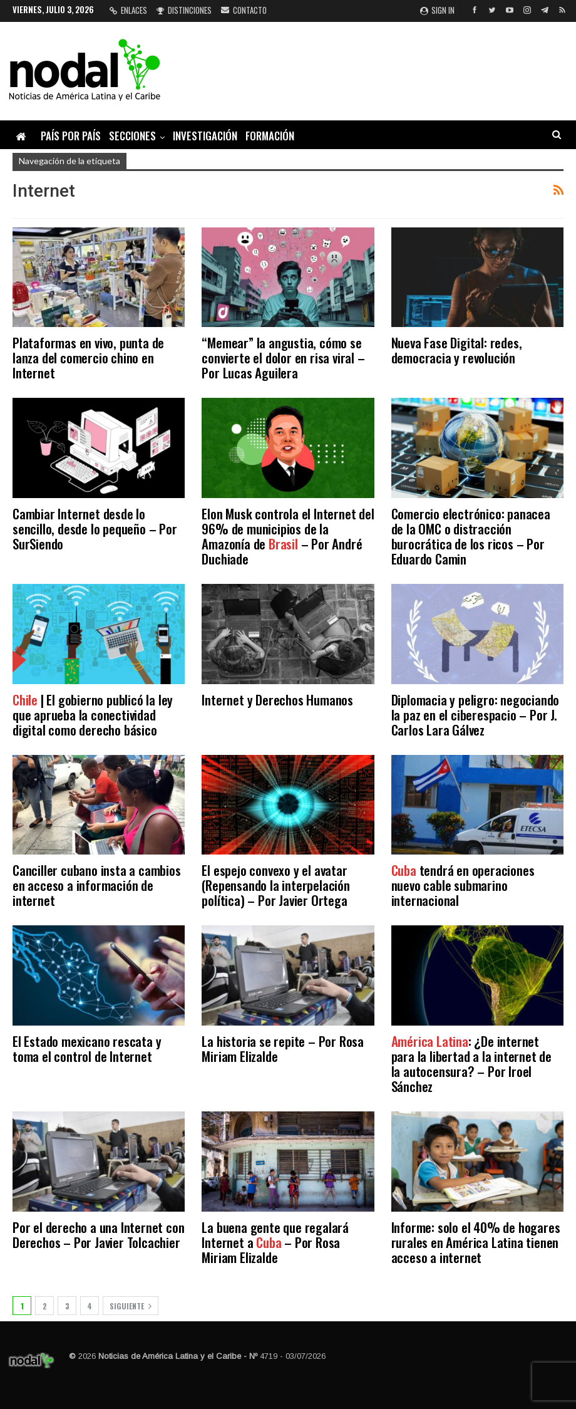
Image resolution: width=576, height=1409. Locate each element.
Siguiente (131, 1306)
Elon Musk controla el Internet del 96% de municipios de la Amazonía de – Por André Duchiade (288, 536)
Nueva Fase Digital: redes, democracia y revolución (456, 350)
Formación (269, 135)
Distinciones (184, 10)
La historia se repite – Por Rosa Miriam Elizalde (283, 1048)
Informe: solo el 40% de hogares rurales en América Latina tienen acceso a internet (475, 1242)
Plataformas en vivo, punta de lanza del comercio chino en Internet (88, 357)
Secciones (132, 135)
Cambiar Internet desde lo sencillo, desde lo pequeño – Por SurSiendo (95, 528)
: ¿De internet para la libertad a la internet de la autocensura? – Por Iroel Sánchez (471, 1063)
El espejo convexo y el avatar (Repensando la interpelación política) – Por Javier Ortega (275, 885)
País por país (71, 135)
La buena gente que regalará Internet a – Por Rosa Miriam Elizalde (275, 1242)
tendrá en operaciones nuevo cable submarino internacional (463, 885)
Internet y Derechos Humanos (277, 699)
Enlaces (128, 10)
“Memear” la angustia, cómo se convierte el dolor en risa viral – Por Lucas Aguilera (283, 357)
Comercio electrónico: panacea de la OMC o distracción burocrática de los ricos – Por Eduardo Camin (470, 536)
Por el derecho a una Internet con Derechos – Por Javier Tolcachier (98, 1234)
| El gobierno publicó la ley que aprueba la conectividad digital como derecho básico (93, 714)
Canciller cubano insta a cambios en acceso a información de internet (97, 885)
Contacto (244, 10)
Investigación (205, 135)
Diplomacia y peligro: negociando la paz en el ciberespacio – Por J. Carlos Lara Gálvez (475, 714)
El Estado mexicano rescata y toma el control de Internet (87, 1048)
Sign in (437, 10)
